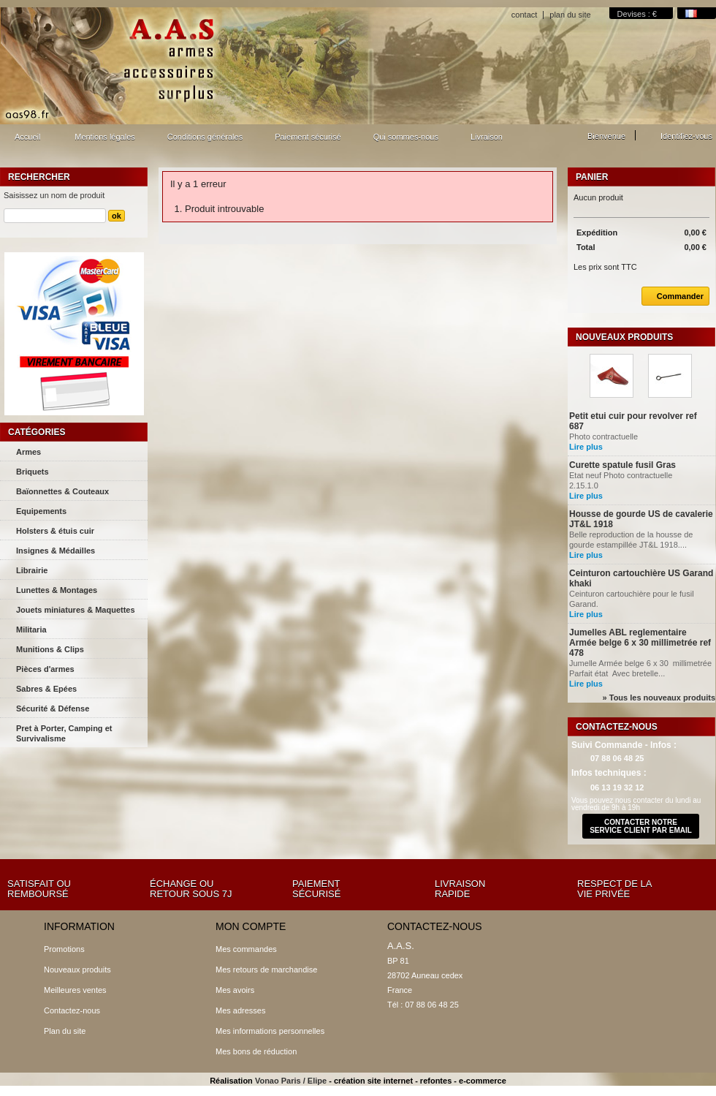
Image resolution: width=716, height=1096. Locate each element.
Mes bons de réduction (256, 1051)
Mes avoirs (235, 990)
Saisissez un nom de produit (54, 195)
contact (524, 14)
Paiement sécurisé (308, 136)
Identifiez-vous (686, 136)
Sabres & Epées (46, 688)
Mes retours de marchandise (266, 969)
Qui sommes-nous (405, 136)
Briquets (32, 471)
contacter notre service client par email (641, 826)
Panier (592, 177)
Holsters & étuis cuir (55, 530)
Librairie (31, 570)
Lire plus (586, 446)
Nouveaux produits (624, 337)
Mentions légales (105, 136)
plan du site (569, 14)
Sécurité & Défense (52, 708)
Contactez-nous (72, 1010)
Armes (28, 451)
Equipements (41, 511)
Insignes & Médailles (55, 550)
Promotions (64, 949)
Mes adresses (240, 1010)
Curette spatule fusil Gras (622, 465)
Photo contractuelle (604, 436)
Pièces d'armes (45, 669)
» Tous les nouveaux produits (659, 697)
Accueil (25, 140)
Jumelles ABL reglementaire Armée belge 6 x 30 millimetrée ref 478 (640, 642)
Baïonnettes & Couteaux (62, 491)
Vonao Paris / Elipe (291, 1080)
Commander (672, 296)
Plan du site (64, 1031)
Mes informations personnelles (270, 1031)
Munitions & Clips (50, 649)
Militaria (31, 629)
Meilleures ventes (75, 990)
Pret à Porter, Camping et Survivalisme (64, 733)
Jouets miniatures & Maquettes (75, 609)
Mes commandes (246, 949)
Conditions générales (205, 136)
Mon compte (251, 926)
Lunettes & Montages (56, 590)
